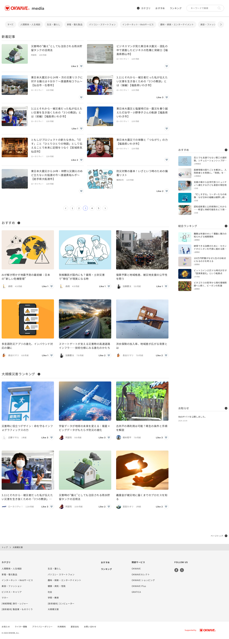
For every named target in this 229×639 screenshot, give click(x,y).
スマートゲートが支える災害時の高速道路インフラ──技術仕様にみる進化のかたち (84, 346)
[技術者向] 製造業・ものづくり (17, 609)
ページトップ (219, 535)
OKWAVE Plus (139, 586)
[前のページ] (65, 208)
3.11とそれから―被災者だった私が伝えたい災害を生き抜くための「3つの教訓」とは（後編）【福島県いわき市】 (142, 81)
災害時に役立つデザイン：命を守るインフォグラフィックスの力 (27, 428)
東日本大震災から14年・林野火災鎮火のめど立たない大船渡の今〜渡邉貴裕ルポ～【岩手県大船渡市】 (57, 175)
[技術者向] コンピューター (61, 603)
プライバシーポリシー (42, 626)
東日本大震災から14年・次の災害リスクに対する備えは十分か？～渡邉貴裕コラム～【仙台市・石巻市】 (57, 81)
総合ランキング (202, 226)
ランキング (176, 8)
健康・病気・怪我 (57, 586)
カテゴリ (144, 8)
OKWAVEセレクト (141, 574)
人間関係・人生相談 (30, 24)
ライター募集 (21, 626)
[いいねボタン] (81, 66)
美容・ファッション (210, 24)
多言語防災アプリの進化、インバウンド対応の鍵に (27, 346)
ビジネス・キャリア (12, 591)
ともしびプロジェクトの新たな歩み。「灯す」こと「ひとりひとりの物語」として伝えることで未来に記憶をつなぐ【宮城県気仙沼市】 (56, 145)
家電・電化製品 (75, 24)
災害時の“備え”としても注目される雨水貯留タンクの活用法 (56, 48)
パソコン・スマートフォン (102, 24)
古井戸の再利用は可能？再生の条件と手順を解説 (141, 428)
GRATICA (136, 591)
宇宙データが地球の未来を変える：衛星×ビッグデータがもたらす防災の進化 (84, 428)
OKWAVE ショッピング (143, 580)
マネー (5, 597)
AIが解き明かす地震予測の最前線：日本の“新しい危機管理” (26, 277)
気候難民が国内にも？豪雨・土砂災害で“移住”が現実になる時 (82, 277)
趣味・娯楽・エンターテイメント (177, 24)
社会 (50, 591)
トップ (5, 547)
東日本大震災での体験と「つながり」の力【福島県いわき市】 (142, 142)
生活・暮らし (53, 24)
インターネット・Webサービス (138, 24)
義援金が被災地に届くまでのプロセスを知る (141, 497)
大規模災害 (53, 609)
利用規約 (62, 626)
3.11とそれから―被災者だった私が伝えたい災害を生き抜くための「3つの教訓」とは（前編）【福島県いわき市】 (56, 112)
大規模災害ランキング (21, 374)
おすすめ (160, 8)
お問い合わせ (90, 626)
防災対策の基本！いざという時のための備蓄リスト (142, 173)
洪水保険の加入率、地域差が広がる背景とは (141, 346)
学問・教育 (53, 597)
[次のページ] (105, 208)
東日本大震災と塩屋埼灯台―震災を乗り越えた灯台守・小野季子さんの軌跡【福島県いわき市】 (142, 112)
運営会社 (75, 626)
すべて (10, 24)
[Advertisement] (202, 90)
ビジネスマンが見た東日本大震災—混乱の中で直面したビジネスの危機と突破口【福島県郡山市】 (142, 50)
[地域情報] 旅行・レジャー (15, 603)
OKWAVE (136, 568)
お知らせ (202, 408)
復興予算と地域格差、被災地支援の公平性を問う (141, 277)
